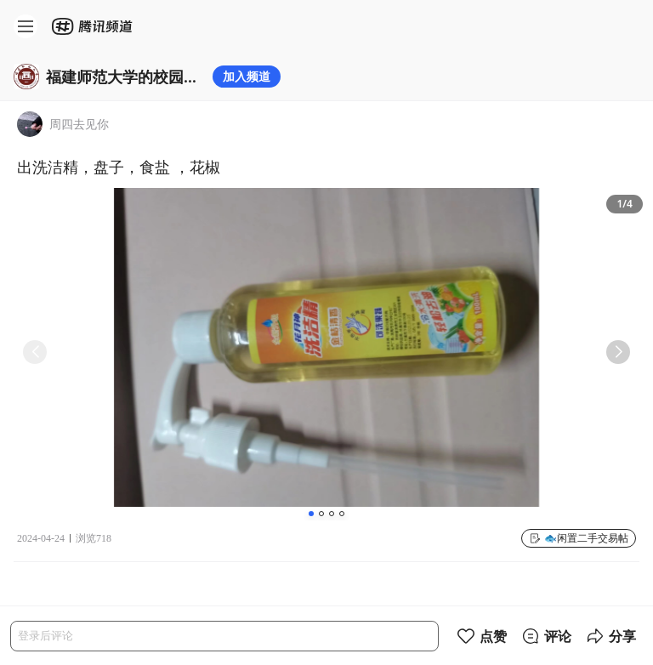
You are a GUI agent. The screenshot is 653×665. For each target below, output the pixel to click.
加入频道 (246, 76)
